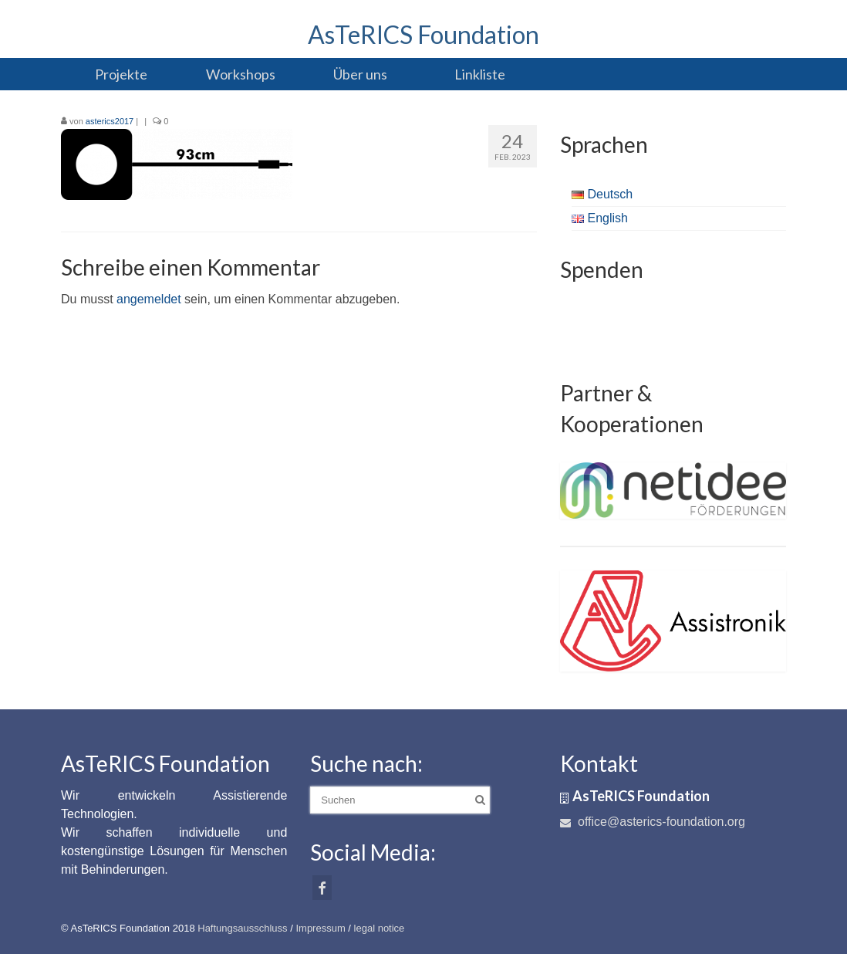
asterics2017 (109, 121)
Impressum (320, 928)
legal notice (379, 928)
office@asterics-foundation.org (652, 821)
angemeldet (148, 299)
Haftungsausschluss (242, 928)
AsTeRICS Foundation (423, 34)
